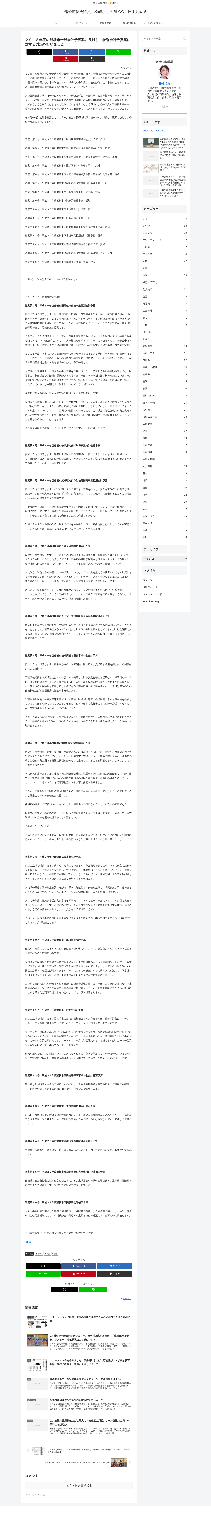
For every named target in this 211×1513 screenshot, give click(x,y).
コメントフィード (152, 594)
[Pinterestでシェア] (106, 52)
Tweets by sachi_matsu (154, 130)
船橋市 (39, 1246)
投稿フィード (150, 587)
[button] (124, 52)
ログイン (147, 580)
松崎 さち (164, 83)
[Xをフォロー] (75, 1282)
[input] (164, 39)
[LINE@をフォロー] (82, 1282)
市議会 (29, 1246)
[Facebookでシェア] (51, 52)
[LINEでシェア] (87, 52)
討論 (47, 1246)
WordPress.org (151, 601)
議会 (55, 1246)
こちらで (59, 272)
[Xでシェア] (33, 52)
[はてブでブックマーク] (69, 52)
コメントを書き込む (79, 1480)
